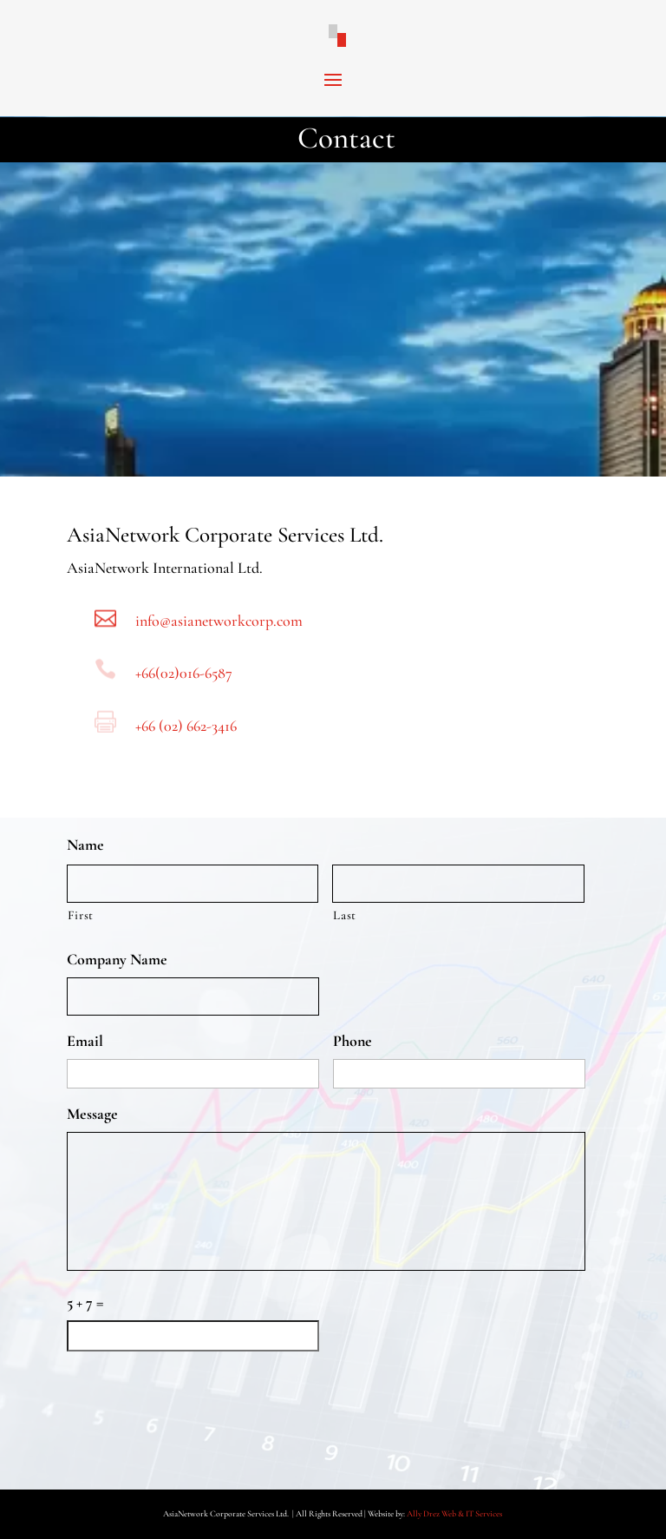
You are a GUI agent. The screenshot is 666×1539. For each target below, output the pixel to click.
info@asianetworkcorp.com (219, 620)
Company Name (117, 959)
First (81, 915)
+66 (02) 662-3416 (186, 725)
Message (92, 1113)
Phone (352, 1040)
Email (85, 1040)
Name (85, 844)
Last (344, 915)
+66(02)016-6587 (183, 672)
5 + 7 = (85, 1302)
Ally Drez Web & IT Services (454, 1514)
